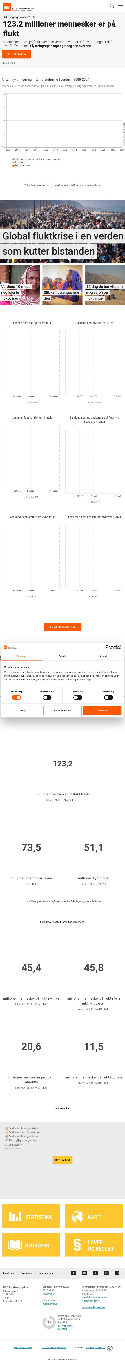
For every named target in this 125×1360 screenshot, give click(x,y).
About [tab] (103, 656)
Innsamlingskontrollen (98, 1349)
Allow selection (62, 710)
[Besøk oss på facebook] (73, 1273)
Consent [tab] (21, 656)
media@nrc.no (50, 1304)
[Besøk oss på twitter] (95, 1273)
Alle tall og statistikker (63, 626)
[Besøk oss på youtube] (117, 1273)
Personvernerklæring (23, 1348)
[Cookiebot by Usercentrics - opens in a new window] (107, 647)
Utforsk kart (62, 1160)
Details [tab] (62, 656)
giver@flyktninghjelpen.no (95, 1297)
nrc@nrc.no (48, 1294)
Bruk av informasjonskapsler (54, 1348)
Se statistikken (16, 54)
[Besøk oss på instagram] (84, 1273)
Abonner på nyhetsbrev (93, 1307)
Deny (23, 710)
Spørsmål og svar (90, 1301)
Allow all (102, 710)
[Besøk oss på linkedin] (106, 1273)
